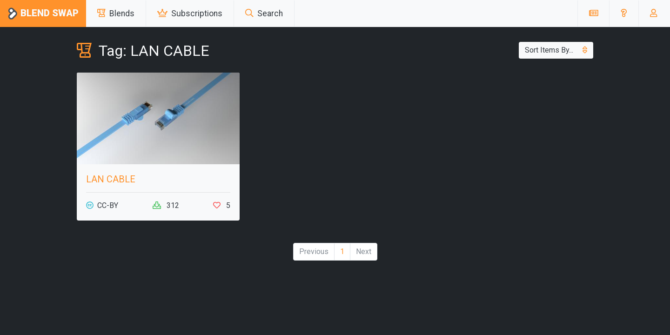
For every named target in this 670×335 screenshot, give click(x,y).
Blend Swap (43, 14)
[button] (623, 13)
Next (363, 251)
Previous (313, 251)
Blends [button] (115, 13)
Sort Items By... (556, 50)
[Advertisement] (511, 138)
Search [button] (264, 13)
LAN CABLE (110, 179)
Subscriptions (189, 13)
